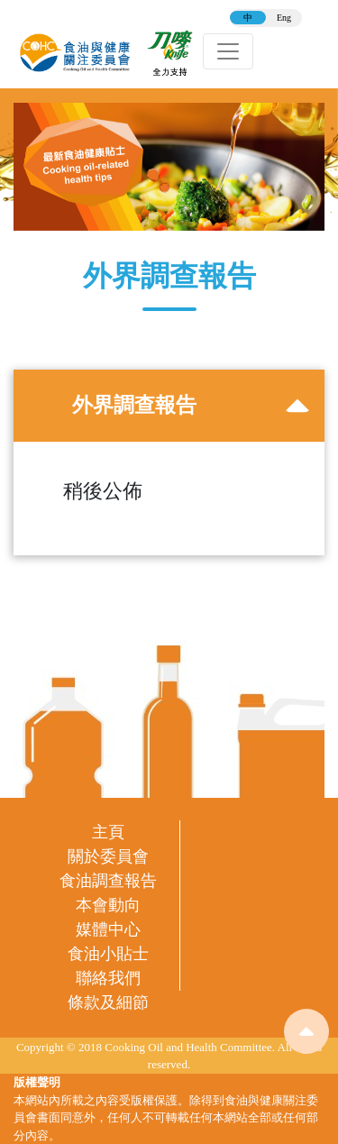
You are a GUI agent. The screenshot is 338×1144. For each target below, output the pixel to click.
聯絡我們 (108, 978)
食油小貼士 (108, 954)
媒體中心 (108, 929)
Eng (284, 18)
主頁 (108, 832)
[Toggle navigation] (228, 51)
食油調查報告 (108, 881)
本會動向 (108, 905)
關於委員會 (108, 856)
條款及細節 (108, 1002)
